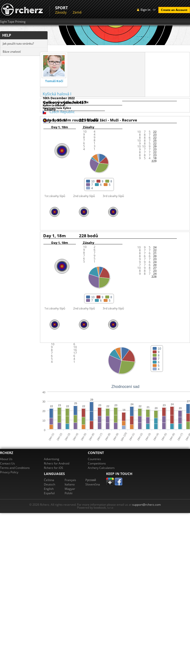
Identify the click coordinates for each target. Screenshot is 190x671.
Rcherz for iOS (53, 468)
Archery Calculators (101, 468)
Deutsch (49, 484)
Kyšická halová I (57, 94)
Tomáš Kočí (54, 81)
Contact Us (7, 463)
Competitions (97, 463)
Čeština (49, 480)
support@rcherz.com (146, 505)
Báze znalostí (12, 51)
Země (77, 12)
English (49, 489)
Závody (61, 12)
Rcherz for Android (56, 463)
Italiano (70, 484)
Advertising (51, 459)
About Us (6, 459)
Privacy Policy (9, 472)
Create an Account (174, 10)
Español (49, 493)
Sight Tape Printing (13, 21)
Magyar (70, 489)
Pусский (90, 480)
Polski (68, 493)
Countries (94, 459)
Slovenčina (92, 484)
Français (70, 480)
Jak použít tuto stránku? (18, 43)
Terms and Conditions (15, 468)
